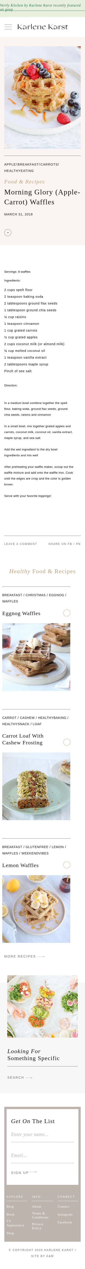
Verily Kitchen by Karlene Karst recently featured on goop (40, 7)
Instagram (65, 1214)
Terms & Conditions (40, 1215)
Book (11, 1214)
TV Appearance (15, 1223)
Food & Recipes (24, 182)
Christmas (36, 595)
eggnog (56, 595)
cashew (27, 718)
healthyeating (19, 171)
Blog (10, 1206)
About (36, 1206)
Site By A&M (42, 1256)
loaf (37, 724)
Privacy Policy (37, 1226)
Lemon (58, 847)
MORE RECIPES (20, 956)
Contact (63, 1206)
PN (78, 544)
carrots (49, 164)
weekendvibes (35, 853)
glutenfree (37, 847)
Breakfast (28, 164)
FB (70, 544)
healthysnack (15, 724)
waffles (10, 601)
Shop (10, 1233)
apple (10, 164)
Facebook (65, 1222)
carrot (9, 718)
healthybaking (52, 718)
